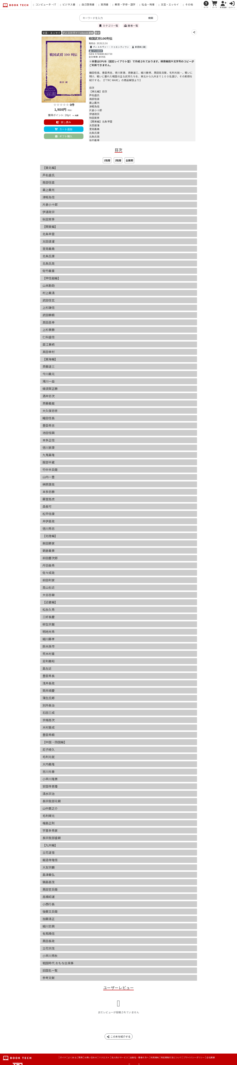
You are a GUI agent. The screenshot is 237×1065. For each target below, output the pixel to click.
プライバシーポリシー (194, 1057)
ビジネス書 (67, 4)
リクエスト (104, 1057)
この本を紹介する (118, 1036)
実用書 (104, 4)
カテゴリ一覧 (108, 25)
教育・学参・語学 (124, 4)
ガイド (63, 1057)
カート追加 (63, 129)
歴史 (97, 33)
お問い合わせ (90, 1057)
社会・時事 (146, 4)
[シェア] (194, 32)
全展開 (129, 160)
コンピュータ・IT (44, 4)
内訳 (75, 115)
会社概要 (210, 1057)
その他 (188, 4)
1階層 (107, 160)
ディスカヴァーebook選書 (77, 33)
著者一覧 (131, 25)
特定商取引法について (171, 1057)
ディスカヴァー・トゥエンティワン (109, 46)
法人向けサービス (119, 1057)
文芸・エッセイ (169, 4)
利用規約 (155, 1057)
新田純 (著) (139, 46)
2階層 (118, 160)
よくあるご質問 (75, 1057)
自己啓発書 (86, 4)
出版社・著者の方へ (139, 1057)
